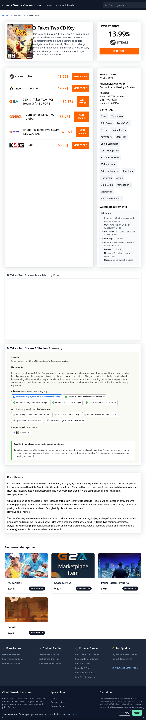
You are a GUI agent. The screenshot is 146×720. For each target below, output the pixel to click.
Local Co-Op (123, 123)
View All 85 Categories (125, 667)
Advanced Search (64, 5)
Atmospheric (123, 184)
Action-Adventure (110, 171)
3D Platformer (108, 164)
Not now (125, 712)
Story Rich (121, 136)
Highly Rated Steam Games (124, 654)
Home (48, 5)
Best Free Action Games (13, 659)
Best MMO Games (83, 668)
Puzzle (104, 130)
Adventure (106, 136)
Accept (137, 712)
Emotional (128, 171)
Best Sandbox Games (85, 672)
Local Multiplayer (110, 150)
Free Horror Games (11, 663)
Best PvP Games (82, 663)
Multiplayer (117, 116)
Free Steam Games (11, 654)
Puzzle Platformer (110, 157)
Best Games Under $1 (49, 654)
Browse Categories (59, 706)
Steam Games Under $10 (50, 663)
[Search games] (121, 5)
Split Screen (107, 123)
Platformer (106, 178)
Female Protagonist (111, 198)
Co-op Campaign (109, 143)
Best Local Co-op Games (86, 659)
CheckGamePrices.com (21, 5)
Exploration (107, 184)
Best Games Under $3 (49, 659)
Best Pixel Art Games (85, 677)
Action (119, 178)
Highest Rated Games (122, 659)
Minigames (106, 191)
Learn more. (71, 714)
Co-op (104, 116)
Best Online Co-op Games (87, 654)
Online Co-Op (118, 130)
